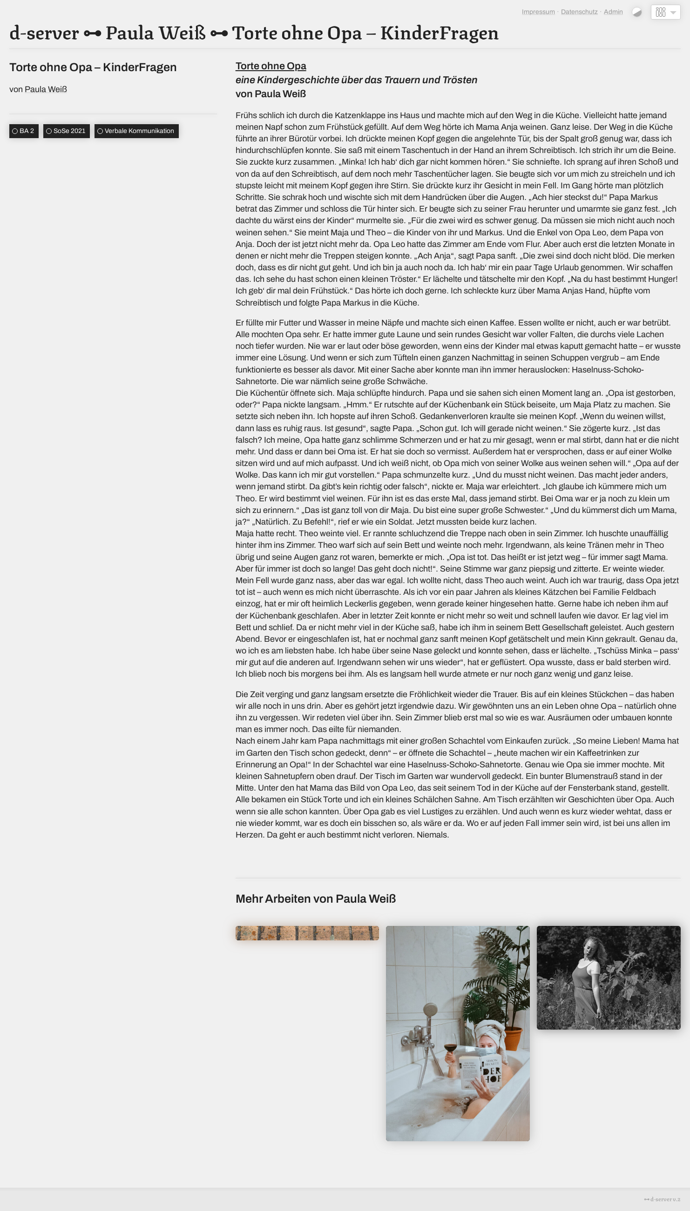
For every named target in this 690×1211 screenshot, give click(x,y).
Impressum (538, 11)
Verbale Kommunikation (139, 130)
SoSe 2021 (69, 130)
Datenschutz (579, 11)
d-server (44, 30)
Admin (613, 11)
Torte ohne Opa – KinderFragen (365, 30)
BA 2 (27, 130)
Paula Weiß (155, 30)
